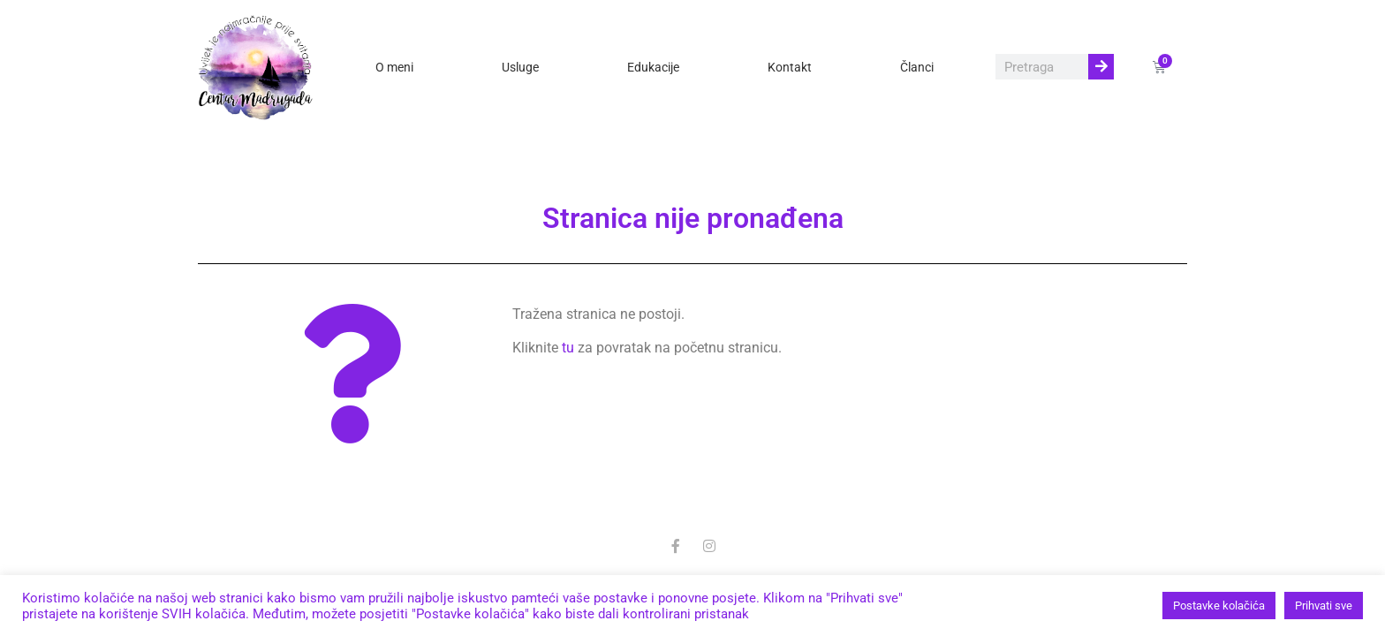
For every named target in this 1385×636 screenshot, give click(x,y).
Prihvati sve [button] (1323, 605)
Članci (917, 67)
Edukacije (653, 67)
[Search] (1101, 67)
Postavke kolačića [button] (1219, 605)
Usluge (520, 67)
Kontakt (790, 67)
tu (568, 347)
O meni (394, 67)
